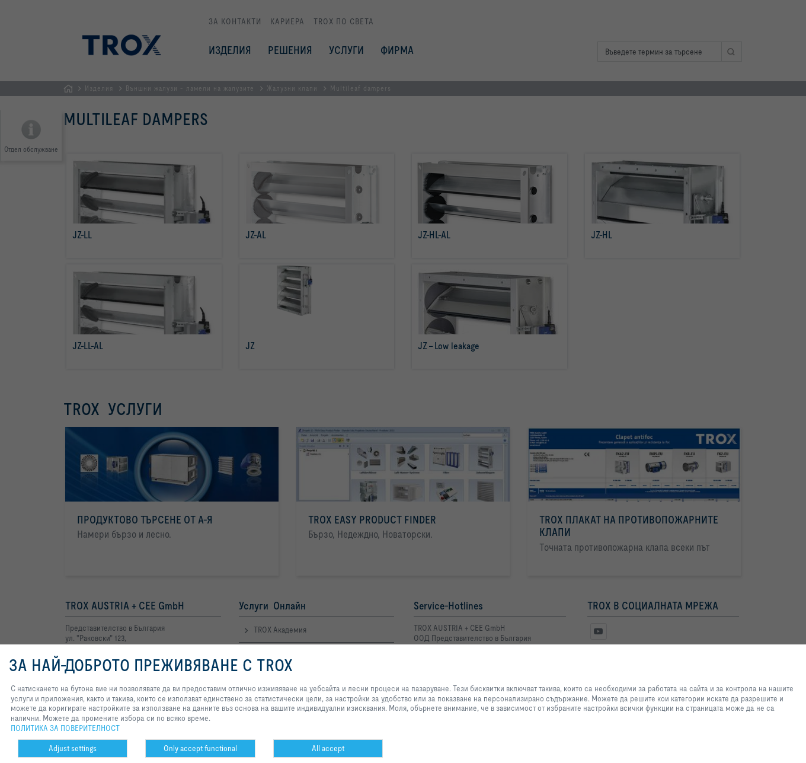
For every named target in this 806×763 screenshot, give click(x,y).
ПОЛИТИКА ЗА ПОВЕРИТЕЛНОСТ (65, 728)
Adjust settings (73, 748)
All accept (328, 748)
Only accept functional (200, 748)
